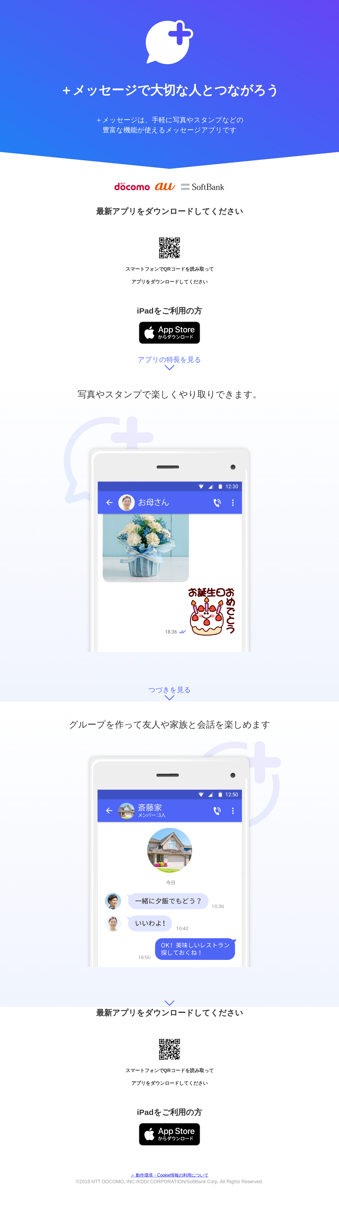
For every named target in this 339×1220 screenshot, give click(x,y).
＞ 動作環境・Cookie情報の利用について (169, 1175)
